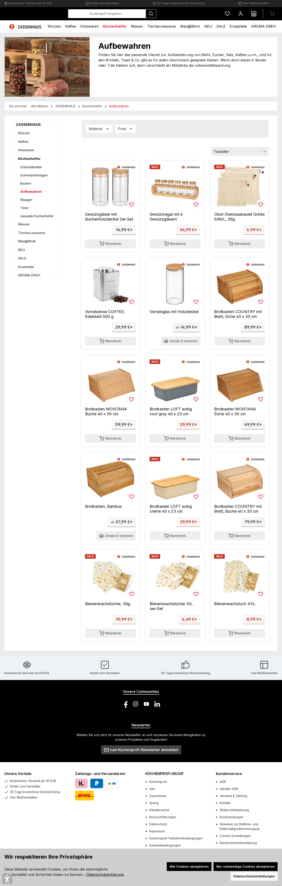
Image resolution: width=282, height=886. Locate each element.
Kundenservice (229, 773)
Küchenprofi (158, 782)
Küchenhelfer (29, 159)
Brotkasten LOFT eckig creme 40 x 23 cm (171, 509)
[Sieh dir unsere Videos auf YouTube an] (146, 704)
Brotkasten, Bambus (103, 506)
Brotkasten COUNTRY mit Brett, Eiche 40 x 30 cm (238, 314)
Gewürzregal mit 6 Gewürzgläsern (166, 216)
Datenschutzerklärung (105, 874)
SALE (22, 258)
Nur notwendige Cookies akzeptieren (245, 866)
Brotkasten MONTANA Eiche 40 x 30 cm (235, 411)
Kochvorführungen (162, 817)
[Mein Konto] (240, 13)
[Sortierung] (240, 151)
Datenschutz (158, 824)
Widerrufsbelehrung (234, 810)
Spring (154, 803)
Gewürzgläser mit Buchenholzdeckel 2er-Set (109, 216)
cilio (152, 789)
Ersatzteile (26, 267)
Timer (24, 208)
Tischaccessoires (31, 233)
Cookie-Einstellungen (235, 836)
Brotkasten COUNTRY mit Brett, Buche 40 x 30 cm (238, 509)
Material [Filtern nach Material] (99, 129)
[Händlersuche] (253, 13)
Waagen (26, 200)
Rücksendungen (231, 817)
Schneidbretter (31, 167)
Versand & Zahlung (233, 796)
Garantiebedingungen (165, 845)
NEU (21, 250)
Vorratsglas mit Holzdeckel (174, 311)
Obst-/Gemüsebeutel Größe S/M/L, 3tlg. (239, 216)
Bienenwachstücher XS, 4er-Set (171, 606)
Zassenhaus (158, 796)
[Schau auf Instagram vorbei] (136, 704)
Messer (24, 224)
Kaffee (23, 142)
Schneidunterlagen (34, 175)
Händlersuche (159, 810)
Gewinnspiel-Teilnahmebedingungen (175, 838)
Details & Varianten (181, 341)
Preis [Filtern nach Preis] (125, 129)
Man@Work (27, 241)
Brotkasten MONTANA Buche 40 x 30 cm (106, 411)
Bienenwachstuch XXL (235, 603)
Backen (25, 183)
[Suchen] (184, 13)
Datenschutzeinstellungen (254, 876)
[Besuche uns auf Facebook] (125, 704)
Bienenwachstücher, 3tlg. (108, 603)
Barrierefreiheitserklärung (238, 843)
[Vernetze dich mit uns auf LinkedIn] (157, 704)
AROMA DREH (29, 275)
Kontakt (225, 803)
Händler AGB (229, 789)
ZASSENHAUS (28, 124)
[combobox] (140, 13)
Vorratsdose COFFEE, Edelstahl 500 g (105, 314)
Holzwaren (26, 150)
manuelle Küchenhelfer (37, 216)
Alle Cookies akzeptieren (189, 866)
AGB (223, 782)
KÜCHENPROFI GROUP (164, 773)
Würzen (24, 133)
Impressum (157, 831)
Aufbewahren (31, 191)
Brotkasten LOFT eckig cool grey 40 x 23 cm (171, 411)
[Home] (25, 26)
